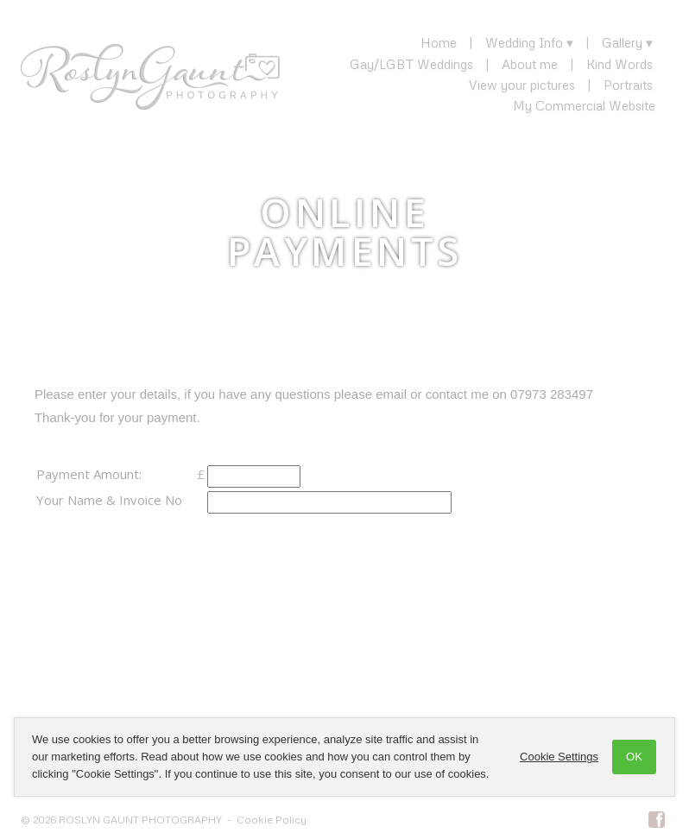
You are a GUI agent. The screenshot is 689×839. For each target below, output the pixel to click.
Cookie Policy (272, 819)
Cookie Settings (559, 756)
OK (634, 756)
